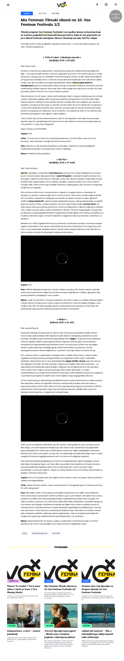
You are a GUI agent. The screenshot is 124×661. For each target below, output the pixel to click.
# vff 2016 (56, 533)
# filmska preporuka (39, 533)
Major (72, 338)
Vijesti (27, 13)
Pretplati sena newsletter (115, 16)
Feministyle (13, 581)
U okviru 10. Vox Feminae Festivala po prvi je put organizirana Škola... (22, 597)
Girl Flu (24, 173)
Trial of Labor (78, 82)
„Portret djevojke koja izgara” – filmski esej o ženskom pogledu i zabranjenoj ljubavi (60, 634)
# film (25, 533)
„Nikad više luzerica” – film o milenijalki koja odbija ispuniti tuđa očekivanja (97, 634)
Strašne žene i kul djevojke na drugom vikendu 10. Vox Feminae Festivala (97, 589)
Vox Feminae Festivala (50, 32)
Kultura (12, 626)
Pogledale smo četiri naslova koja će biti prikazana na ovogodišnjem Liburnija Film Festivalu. (21, 639)
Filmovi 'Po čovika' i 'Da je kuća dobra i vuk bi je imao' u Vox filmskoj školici (23, 589)
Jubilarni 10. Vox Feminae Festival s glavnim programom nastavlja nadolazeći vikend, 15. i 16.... (98, 598)
